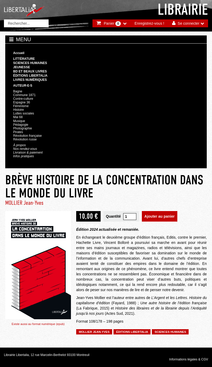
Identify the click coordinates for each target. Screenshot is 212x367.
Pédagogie (20, 124)
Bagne (17, 91)
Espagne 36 (21, 102)
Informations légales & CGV (188, 359)
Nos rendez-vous (25, 148)
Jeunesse (21, 67)
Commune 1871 (24, 95)
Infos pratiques (23, 156)
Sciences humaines (30, 63)
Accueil (18, 53)
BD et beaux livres (30, 71)
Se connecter (188, 23)
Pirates (18, 132)
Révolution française (27, 135)
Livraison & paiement (28, 152)
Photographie (22, 128)
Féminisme (21, 106)
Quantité (113, 216)
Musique (19, 121)
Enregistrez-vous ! (149, 23)
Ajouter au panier (159, 216)
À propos (19, 145)
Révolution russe (25, 139)
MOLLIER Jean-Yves (24, 203)
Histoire (18, 109)
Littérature (24, 58)
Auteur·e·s (22, 85)
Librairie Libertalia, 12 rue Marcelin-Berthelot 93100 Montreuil (47, 355)
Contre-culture (23, 98)
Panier (112, 23)
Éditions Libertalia (30, 75)
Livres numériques (30, 79)
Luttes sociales (23, 113)
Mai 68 (18, 117)
